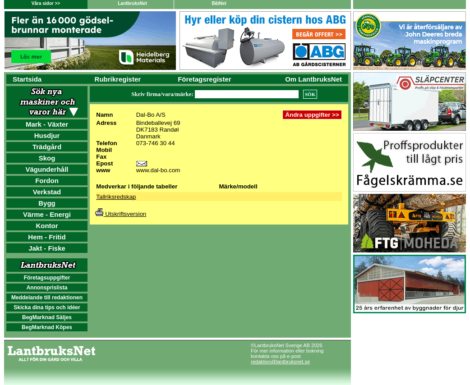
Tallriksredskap (116, 196)
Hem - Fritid (46, 237)
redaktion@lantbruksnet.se (280, 361)
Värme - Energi (47, 214)
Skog (47, 158)
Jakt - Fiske (46, 248)
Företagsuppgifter (47, 278)
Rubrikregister (118, 79)
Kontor (47, 225)
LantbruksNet (132, 3)
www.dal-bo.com (158, 170)
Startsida (27, 79)
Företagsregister (204, 79)
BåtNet (219, 3)
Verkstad (47, 192)
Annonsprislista (47, 287)
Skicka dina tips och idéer (47, 307)
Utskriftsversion (120, 214)
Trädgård (46, 147)
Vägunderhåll (46, 169)
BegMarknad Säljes (47, 317)
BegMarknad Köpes (47, 327)
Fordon (47, 180)
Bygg (46, 203)
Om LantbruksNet (313, 79)
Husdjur (47, 135)
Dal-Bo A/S (151, 114)
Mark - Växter (47, 124)
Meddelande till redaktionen (47, 297)
